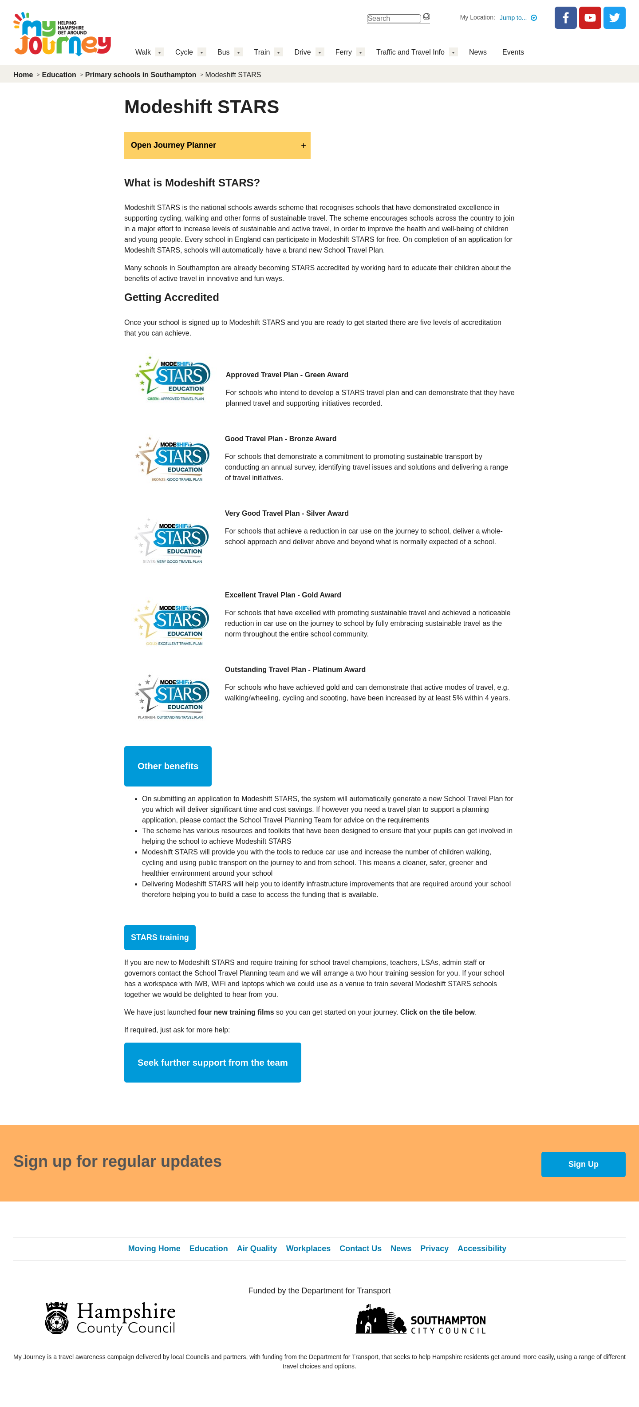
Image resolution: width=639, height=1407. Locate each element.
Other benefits (168, 766)
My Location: (477, 17)
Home (23, 75)
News (478, 52)
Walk (143, 52)
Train (262, 52)
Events (513, 52)
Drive (302, 52)
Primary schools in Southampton (141, 75)
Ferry (343, 52)
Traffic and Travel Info (410, 52)
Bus (223, 52)
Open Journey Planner (173, 145)
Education (59, 75)
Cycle (184, 52)
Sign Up (583, 1164)
